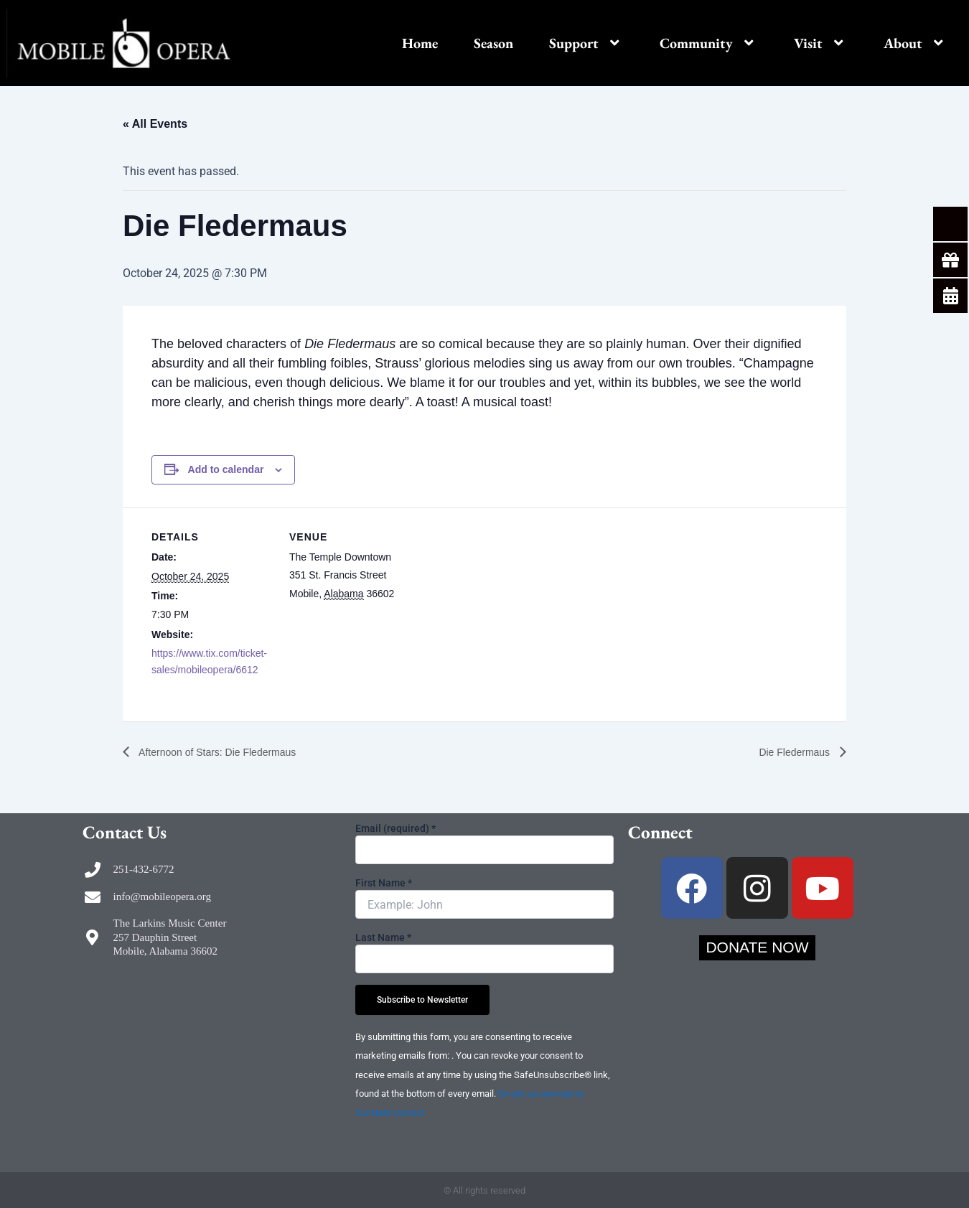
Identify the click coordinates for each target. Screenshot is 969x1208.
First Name (383, 883)
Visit (821, 43)
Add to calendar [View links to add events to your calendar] (226, 469)
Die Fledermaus (791, 752)
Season (493, 43)
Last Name (383, 937)
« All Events (155, 124)
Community (709, 43)
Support (586, 43)
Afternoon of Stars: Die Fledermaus (227, 752)
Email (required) (395, 828)
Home (420, 43)
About (915, 43)
